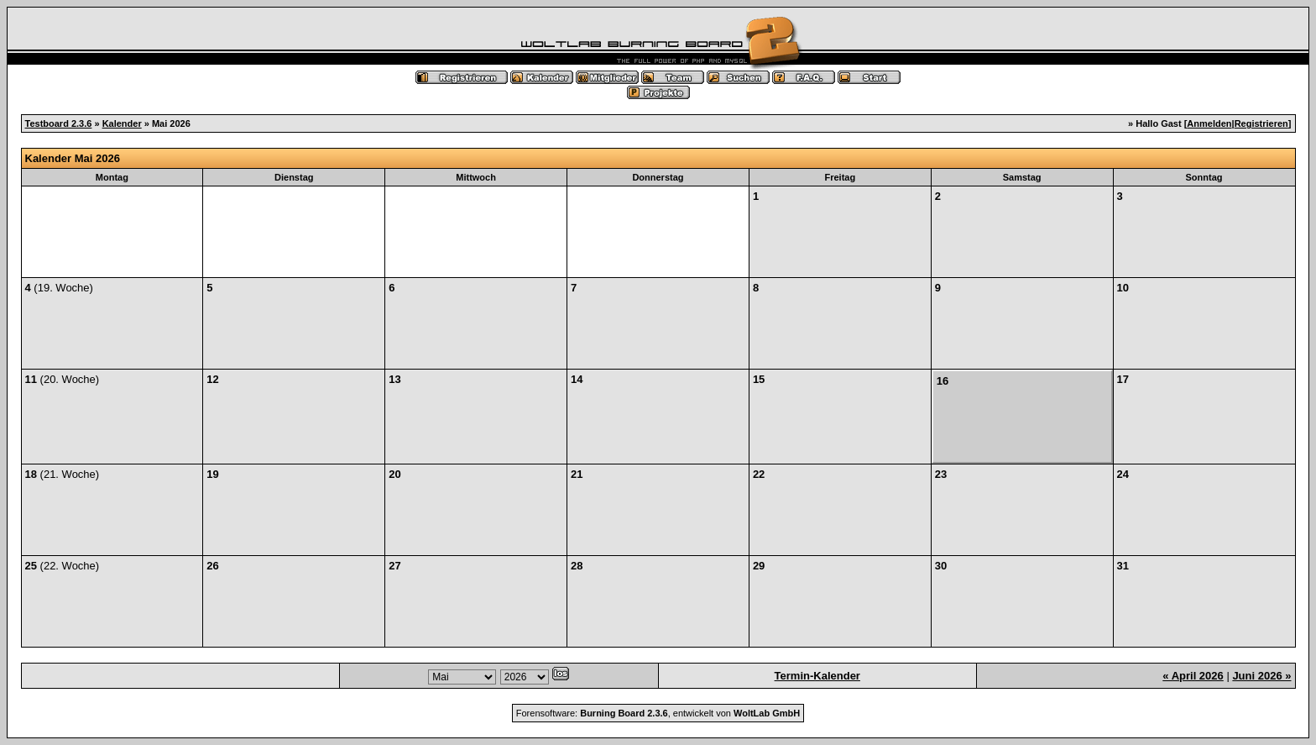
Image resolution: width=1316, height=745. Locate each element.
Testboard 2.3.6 (58, 123)
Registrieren (1261, 123)
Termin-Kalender (817, 675)
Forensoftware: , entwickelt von (658, 713)
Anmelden (1209, 123)
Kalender (122, 123)
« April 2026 (1193, 675)
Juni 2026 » (1261, 675)
